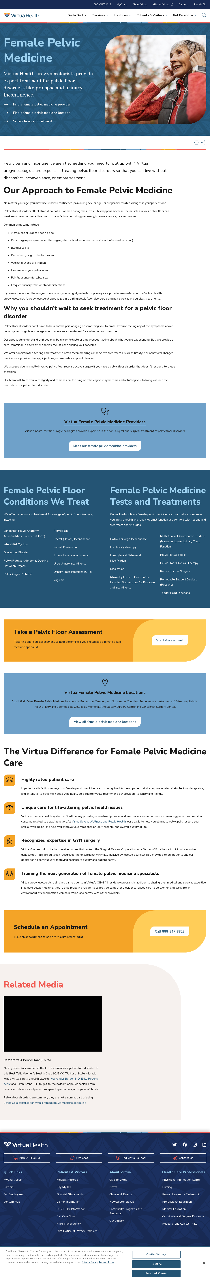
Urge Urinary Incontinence (70, 564)
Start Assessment (169, 640)
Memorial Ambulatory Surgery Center (112, 707)
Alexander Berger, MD (65, 1079)
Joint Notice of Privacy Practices (77, 1231)
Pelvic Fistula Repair (173, 555)
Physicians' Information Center (181, 1180)
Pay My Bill (200, 4)
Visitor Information (68, 1202)
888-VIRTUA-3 (102, 4)
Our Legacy (116, 1221)
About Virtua (139, 4)
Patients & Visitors (152, 15)
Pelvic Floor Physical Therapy (179, 563)
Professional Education (177, 1202)
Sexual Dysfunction (66, 547)
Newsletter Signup (121, 1202)
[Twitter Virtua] (174, 1145)
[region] (105, 1263)
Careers (183, 4)
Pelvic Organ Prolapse (18, 574)
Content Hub (12, 1202)
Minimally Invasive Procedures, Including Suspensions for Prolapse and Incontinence (132, 582)
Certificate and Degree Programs (183, 1217)
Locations (122, 15)
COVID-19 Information (71, 1209)
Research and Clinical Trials (179, 1224)
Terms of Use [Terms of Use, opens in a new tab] (106, 1262)
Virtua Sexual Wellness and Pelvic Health (99, 822)
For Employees (13, 1195)
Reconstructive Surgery (175, 571)
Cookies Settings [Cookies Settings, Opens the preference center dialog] (156, 1254)
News (113, 1187)
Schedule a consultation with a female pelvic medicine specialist (45, 1103)
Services (100, 15)
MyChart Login (13, 1180)
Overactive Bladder (16, 553)
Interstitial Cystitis (16, 544)
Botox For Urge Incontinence (128, 539)
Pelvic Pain (61, 531)
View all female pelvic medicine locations (105, 722)
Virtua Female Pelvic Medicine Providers (105, 422)
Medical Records (67, 1180)
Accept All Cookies (156, 1273)
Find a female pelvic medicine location (37, 113)
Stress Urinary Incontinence (71, 556)
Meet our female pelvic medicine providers (105, 446)
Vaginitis (59, 580)
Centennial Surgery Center (158, 707)
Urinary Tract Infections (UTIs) (73, 572)
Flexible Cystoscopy (123, 547)
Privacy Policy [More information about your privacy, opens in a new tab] (90, 1262)
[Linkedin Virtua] (204, 1145)
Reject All (156, 1264)
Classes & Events (120, 1195)
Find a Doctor (77, 15)
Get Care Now (184, 15)
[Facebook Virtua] (185, 1145)
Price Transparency (69, 1224)
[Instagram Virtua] (195, 1145)
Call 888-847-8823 (170, 931)
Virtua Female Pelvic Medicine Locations (105, 692)
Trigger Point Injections (175, 593)
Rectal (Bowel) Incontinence (72, 539)
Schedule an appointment (28, 121)
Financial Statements (70, 1195)
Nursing (167, 1187)
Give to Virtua (163, 4)
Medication (117, 569)
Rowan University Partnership (181, 1195)
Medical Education (174, 1209)
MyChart (122, 4)
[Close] (204, 1263)
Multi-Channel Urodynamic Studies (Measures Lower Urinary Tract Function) (182, 541)
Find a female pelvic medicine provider (37, 104)
